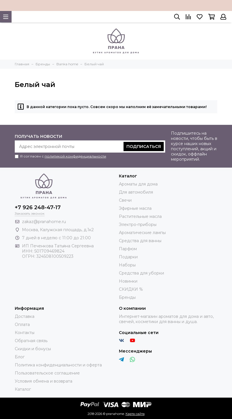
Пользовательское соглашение (47, 373)
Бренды (127, 297)
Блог (20, 356)
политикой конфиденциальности (75, 156)
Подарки (128, 256)
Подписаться (143, 146)
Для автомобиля (136, 192)
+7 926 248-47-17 (38, 207)
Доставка (24, 316)
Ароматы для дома (138, 184)
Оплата (22, 324)
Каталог (23, 389)
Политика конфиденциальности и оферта (58, 365)
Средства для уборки (141, 273)
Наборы (127, 265)
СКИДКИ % (131, 289)
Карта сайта (135, 414)
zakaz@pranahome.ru (44, 221)
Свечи (125, 200)
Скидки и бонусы (33, 348)
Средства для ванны (140, 240)
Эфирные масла (135, 208)
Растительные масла (140, 216)
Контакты (24, 332)
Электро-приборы (137, 224)
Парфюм (128, 248)
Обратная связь (31, 340)
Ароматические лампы (142, 232)
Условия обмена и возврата (43, 381)
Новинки (128, 281)
